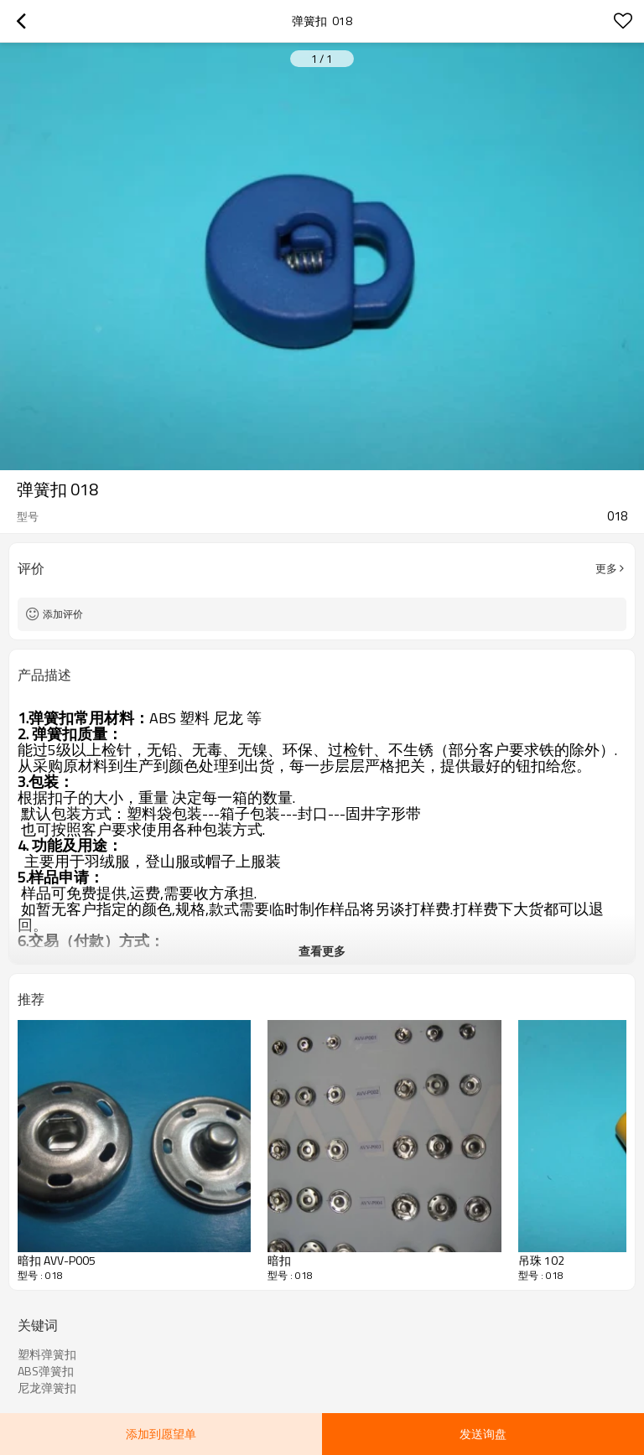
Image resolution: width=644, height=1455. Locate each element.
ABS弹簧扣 (46, 1371)
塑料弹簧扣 (47, 1354)
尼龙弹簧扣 (47, 1388)
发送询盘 (483, 1433)
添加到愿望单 (161, 1433)
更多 (606, 568)
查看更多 (322, 951)
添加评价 (63, 614)
